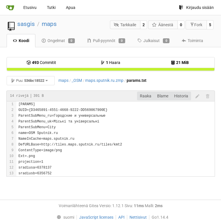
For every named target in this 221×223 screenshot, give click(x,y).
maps (49, 23)
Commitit (41, 62)
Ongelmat (58, 41)
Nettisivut (138, 217)
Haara (110, 62)
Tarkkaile (125, 24)
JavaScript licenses (96, 217)
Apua (70, 7)
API (121, 217)
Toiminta (192, 40)
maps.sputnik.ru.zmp (104, 80)
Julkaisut (153, 41)
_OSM (77, 80)
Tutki (51, 7)
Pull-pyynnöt (106, 41)
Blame (162, 96)
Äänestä (163, 24)
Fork (196, 24)
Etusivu (30, 7)
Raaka (145, 96)
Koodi (21, 40)
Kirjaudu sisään (196, 7)
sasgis (26, 23)
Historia (181, 96)
